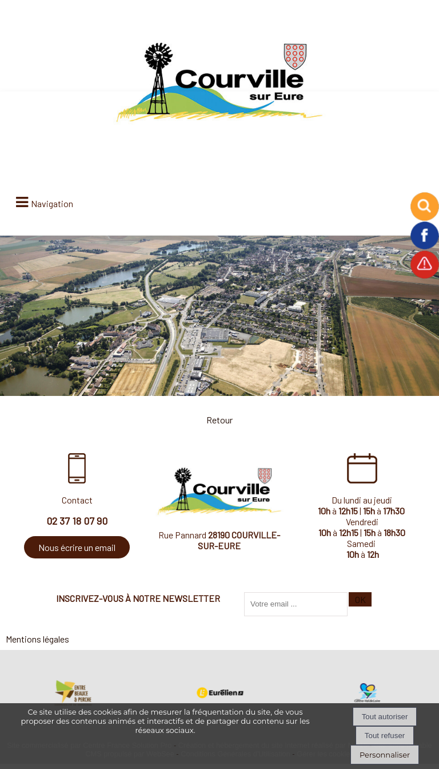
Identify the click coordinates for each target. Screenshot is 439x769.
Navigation (52, 203)
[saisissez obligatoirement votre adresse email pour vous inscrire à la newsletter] (296, 604)
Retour (219, 419)
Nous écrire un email (76, 547)
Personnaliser (385, 754)
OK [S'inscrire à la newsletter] (360, 599)
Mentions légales (37, 638)
